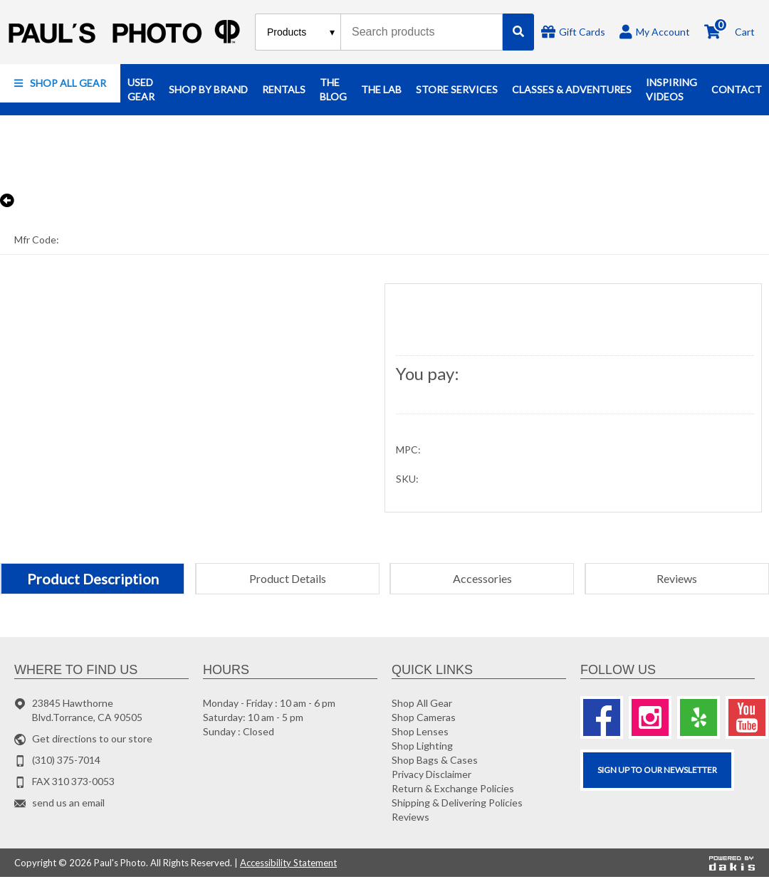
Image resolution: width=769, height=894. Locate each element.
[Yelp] (698, 717)
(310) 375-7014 (66, 760)
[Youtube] (747, 717)
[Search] (518, 32)
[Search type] (301, 32)
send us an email (68, 802)
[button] (60, 83)
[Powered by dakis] (732, 863)
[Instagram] (650, 717)
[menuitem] (60, 83)
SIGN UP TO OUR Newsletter (657, 769)
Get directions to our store (92, 738)
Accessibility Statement (288, 862)
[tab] (92, 578)
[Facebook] (601, 717)
